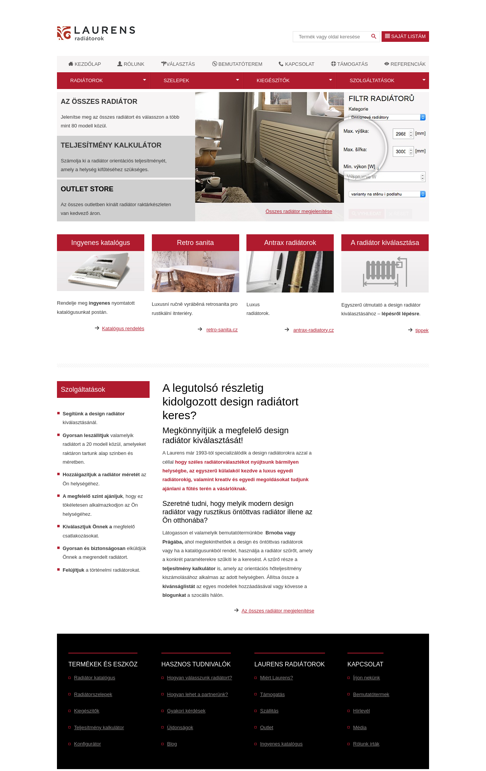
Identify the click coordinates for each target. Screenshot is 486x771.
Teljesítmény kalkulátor (111, 145)
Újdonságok (180, 727)
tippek (422, 330)
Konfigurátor (87, 744)
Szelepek (176, 80)
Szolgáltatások (372, 80)
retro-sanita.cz (222, 329)
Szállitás (269, 711)
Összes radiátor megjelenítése (298, 211)
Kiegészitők (86, 711)
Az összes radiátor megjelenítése (277, 611)
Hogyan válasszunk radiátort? (199, 677)
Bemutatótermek (371, 694)
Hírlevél (361, 711)
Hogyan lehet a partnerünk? (197, 694)
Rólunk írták (366, 744)
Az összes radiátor (99, 101)
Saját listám (405, 36)
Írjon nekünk (366, 677)
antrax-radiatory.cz (313, 330)
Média (359, 727)
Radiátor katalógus (94, 677)
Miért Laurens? (276, 677)
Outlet (266, 727)
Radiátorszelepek (93, 694)
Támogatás (272, 694)
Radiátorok (86, 80)
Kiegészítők (273, 80)
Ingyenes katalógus (281, 744)
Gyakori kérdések (186, 711)
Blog (172, 744)
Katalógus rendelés (123, 328)
